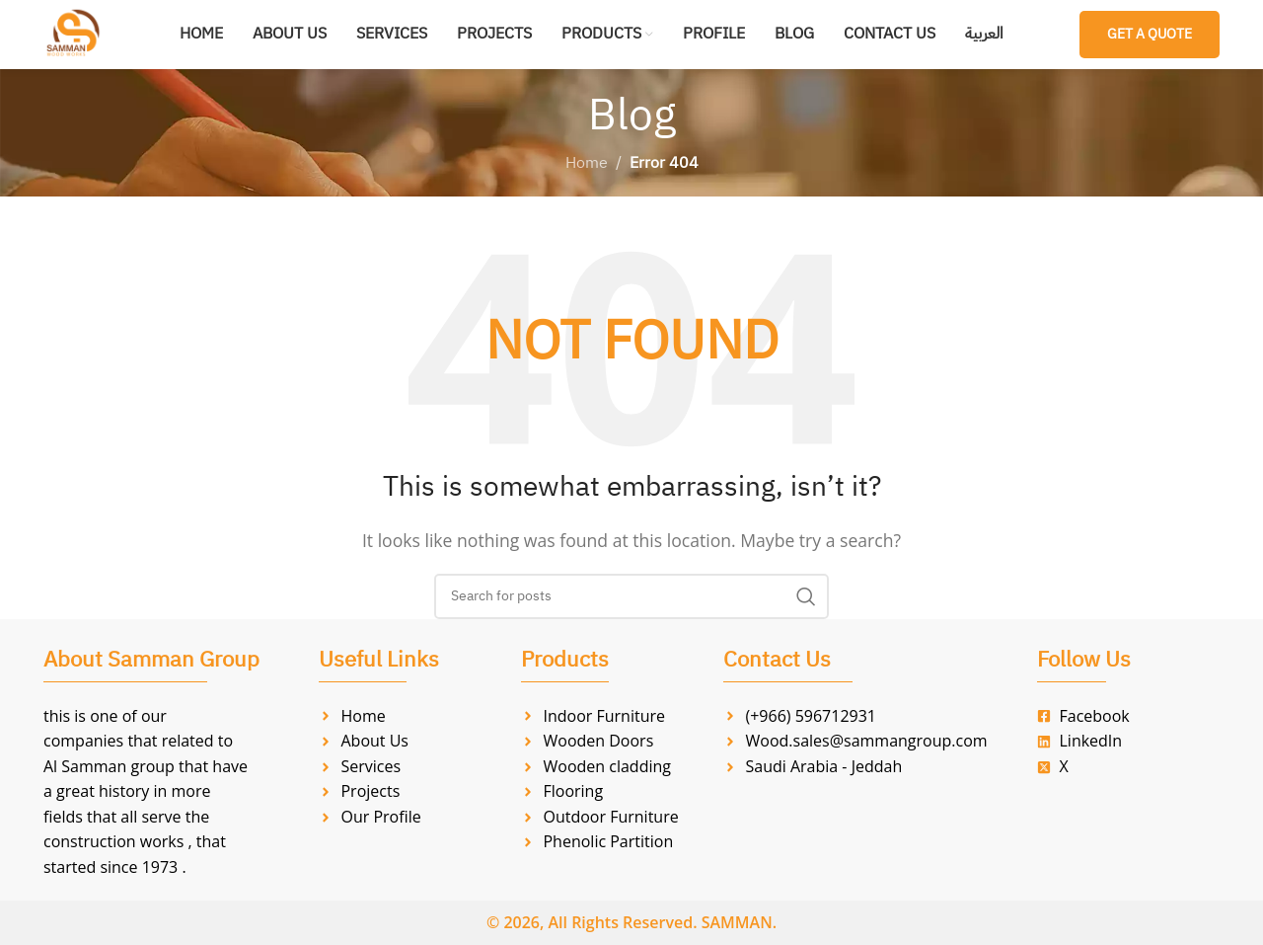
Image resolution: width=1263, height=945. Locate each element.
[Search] (631, 596)
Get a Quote (1149, 34)
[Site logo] (73, 32)
